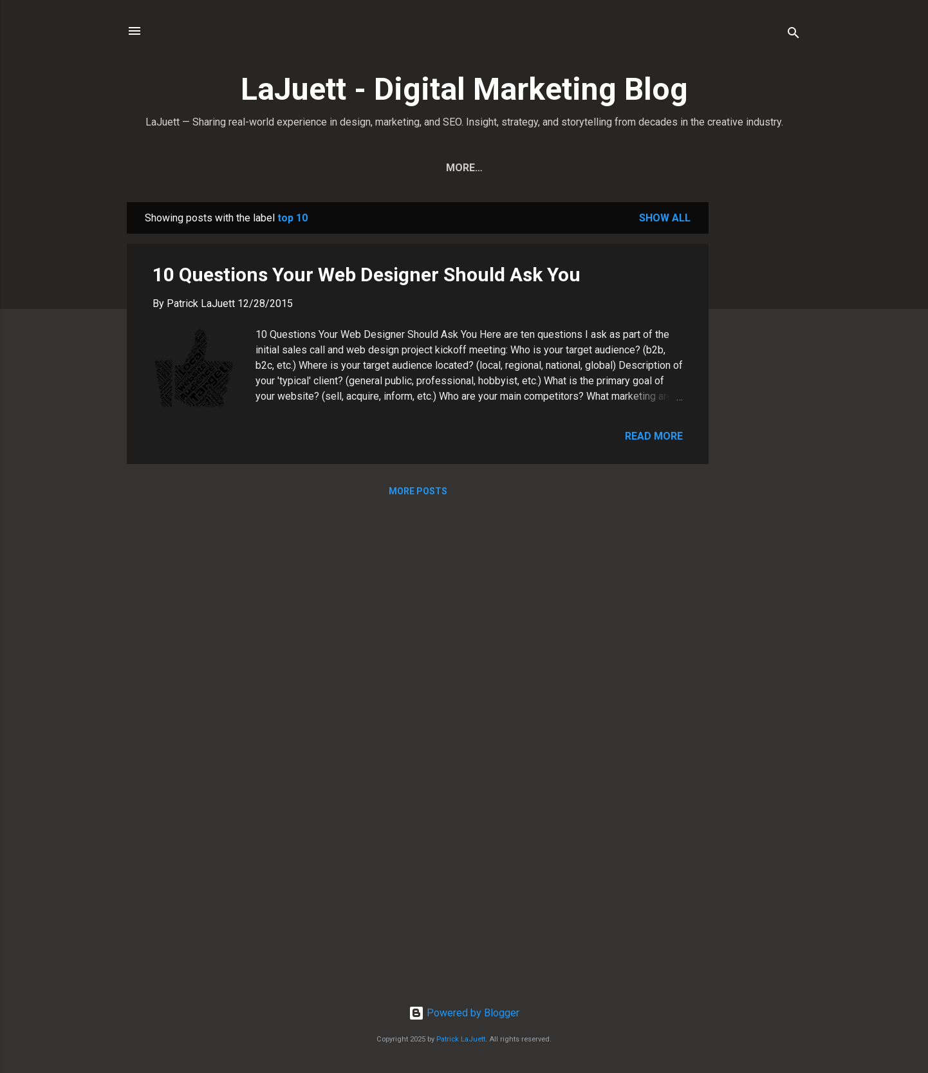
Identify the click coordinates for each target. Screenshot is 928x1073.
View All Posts (432, 168)
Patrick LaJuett (460, 1039)
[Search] (793, 35)
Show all (665, 218)
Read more (654, 436)
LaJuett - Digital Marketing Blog (464, 89)
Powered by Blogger (464, 1013)
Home (352, 168)
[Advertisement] (760, 395)
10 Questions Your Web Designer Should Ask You (366, 274)
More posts (418, 491)
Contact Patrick (543, 168)
